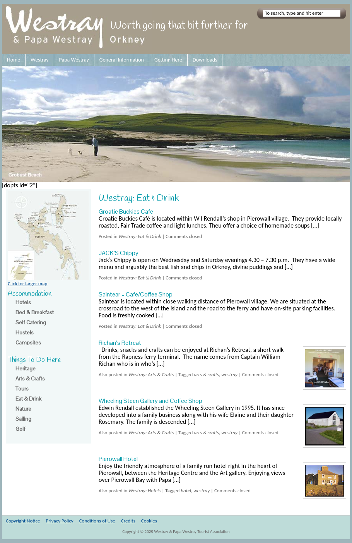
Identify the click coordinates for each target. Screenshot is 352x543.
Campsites (28, 342)
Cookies (149, 521)
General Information (121, 60)
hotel (186, 490)
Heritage (25, 368)
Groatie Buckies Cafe (126, 211)
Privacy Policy (59, 521)
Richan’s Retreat (120, 343)
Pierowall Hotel (118, 459)
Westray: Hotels (144, 490)
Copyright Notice (23, 521)
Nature (23, 408)
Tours (22, 388)
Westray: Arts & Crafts (151, 374)
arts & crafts (206, 374)
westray (229, 374)
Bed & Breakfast (34, 312)
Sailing (23, 418)
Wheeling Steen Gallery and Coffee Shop (150, 401)
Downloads (205, 60)
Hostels (24, 332)
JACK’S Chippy (118, 253)
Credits (128, 521)
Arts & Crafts (30, 378)
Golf (20, 428)
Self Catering (30, 322)
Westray (39, 60)
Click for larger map (48, 281)
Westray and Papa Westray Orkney (77, 29)
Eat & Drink (28, 398)
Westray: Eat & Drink (139, 236)
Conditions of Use (97, 521)
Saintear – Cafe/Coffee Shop (136, 294)
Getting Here (168, 60)
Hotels (23, 302)
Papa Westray (74, 60)
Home (13, 60)
